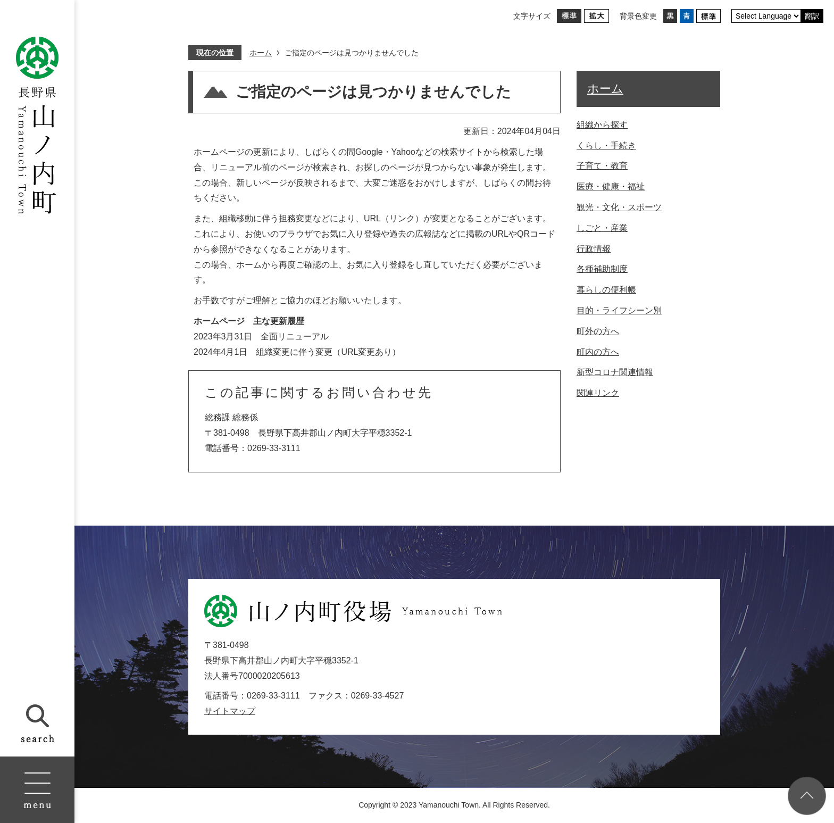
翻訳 (812, 16)
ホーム (260, 52)
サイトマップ (229, 711)
